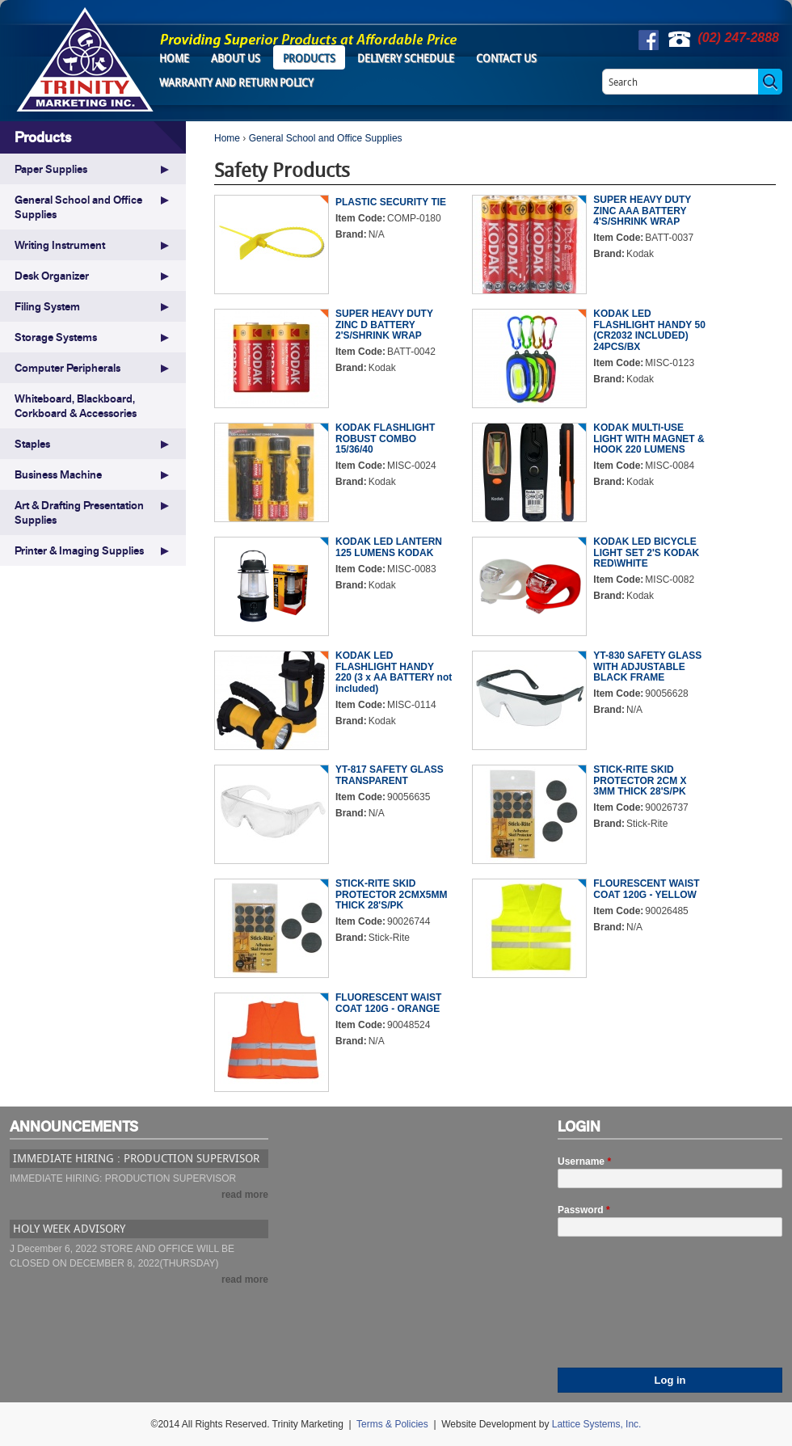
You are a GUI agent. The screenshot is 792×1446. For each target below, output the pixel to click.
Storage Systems (56, 337)
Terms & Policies (392, 1424)
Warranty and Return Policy (236, 82)
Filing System (47, 306)
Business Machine (58, 474)
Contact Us (506, 58)
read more (244, 1194)
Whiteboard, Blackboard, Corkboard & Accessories (76, 405)
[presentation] (624, 1309)
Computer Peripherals (67, 367)
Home (174, 58)
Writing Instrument (60, 245)
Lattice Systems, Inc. (597, 1424)
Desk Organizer (52, 275)
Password (584, 1210)
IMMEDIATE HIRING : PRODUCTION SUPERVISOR (136, 1158)
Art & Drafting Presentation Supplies (79, 512)
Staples (32, 443)
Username (584, 1161)
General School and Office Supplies (325, 138)
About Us (235, 58)
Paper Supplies (51, 169)
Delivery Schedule (405, 58)
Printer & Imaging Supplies (79, 550)
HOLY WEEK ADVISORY (69, 1228)
